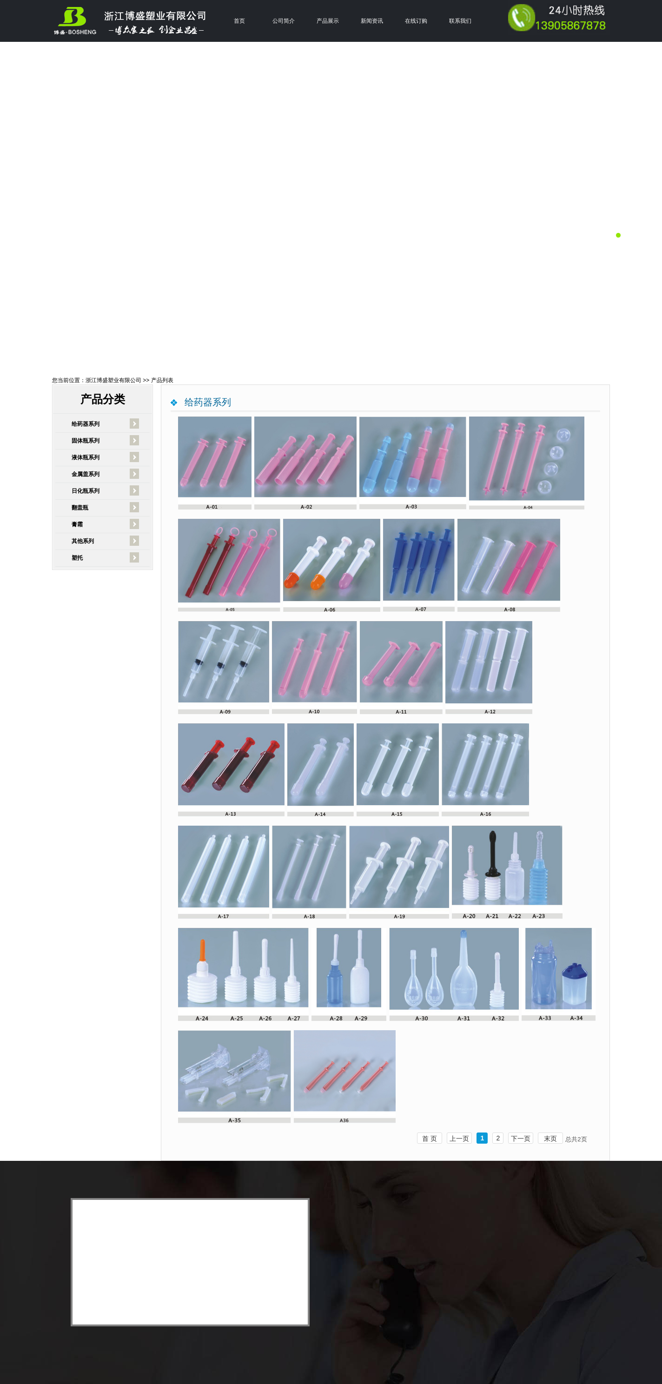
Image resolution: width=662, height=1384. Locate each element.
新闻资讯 (372, 21)
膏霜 (77, 524)
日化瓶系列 (85, 491)
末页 (550, 1138)
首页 (239, 21)
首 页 (429, 1138)
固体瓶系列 (85, 440)
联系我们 (460, 21)
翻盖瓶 (80, 507)
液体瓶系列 (85, 457)
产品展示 (328, 21)
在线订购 (416, 21)
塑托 (77, 558)
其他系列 (83, 541)
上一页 (459, 1138)
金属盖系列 (85, 474)
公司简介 (283, 21)
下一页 (520, 1138)
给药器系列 (85, 424)
